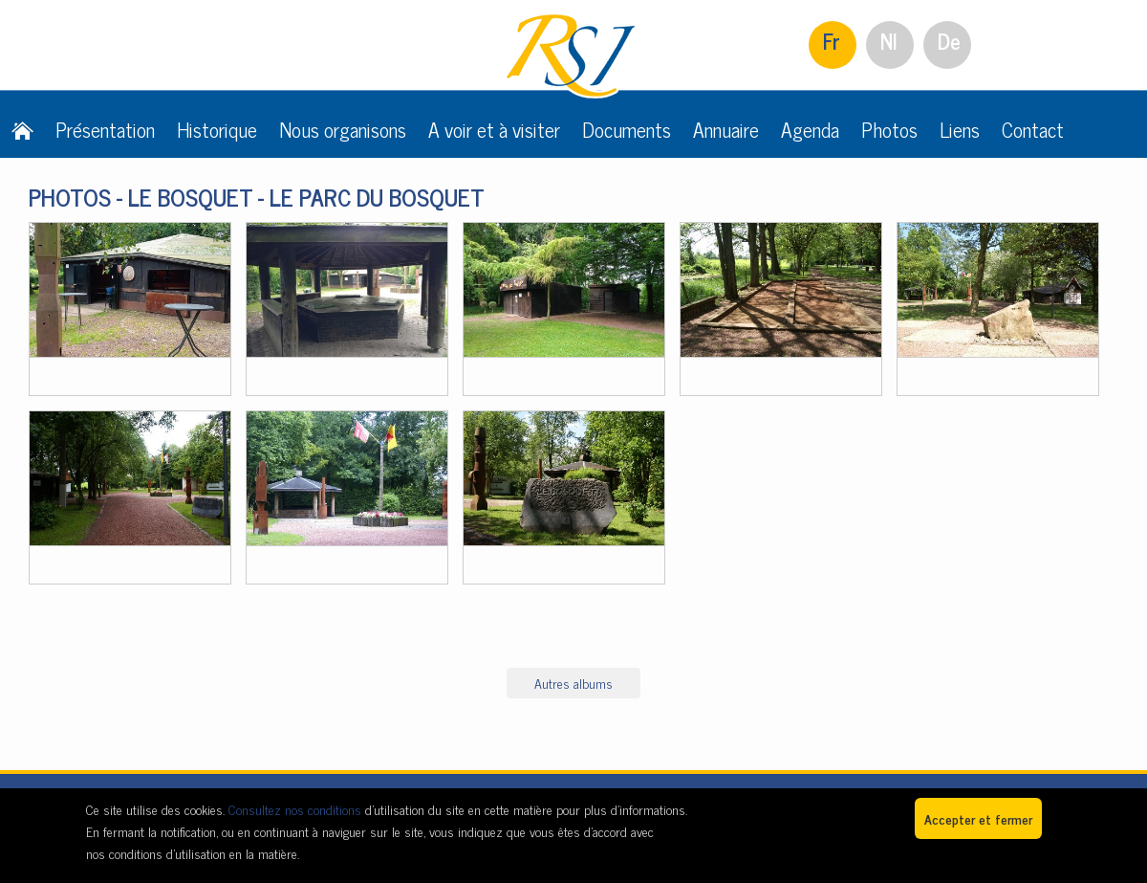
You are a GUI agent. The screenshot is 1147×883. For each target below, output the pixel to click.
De (949, 40)
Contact (1033, 129)
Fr (831, 40)
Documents (626, 129)
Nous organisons (342, 129)
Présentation (105, 129)
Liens (960, 129)
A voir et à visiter (494, 129)
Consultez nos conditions (294, 809)
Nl (889, 40)
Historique (217, 129)
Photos (889, 129)
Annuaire (726, 129)
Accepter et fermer (978, 818)
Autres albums (573, 683)
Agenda (810, 129)
